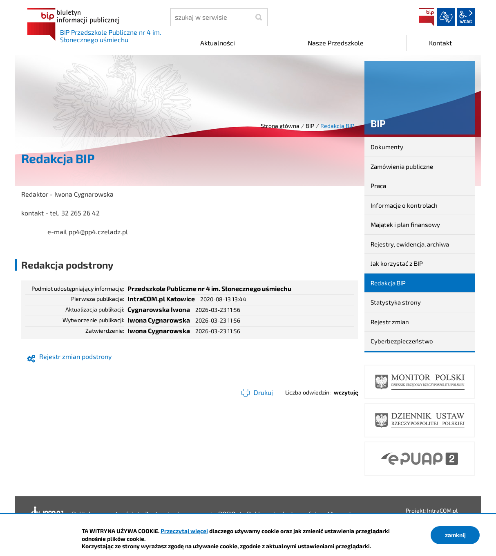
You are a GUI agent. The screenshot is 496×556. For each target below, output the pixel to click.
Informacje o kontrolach (404, 205)
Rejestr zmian (390, 321)
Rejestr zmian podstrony (75, 356)
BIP (427, 17)
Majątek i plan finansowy (405, 224)
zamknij (455, 534)
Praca (378, 185)
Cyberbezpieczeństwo (402, 341)
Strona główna (280, 125)
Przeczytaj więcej (184, 530)
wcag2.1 (466, 17)
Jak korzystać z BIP (397, 263)
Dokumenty (387, 146)
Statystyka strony (396, 302)
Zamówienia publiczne (402, 166)
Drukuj (263, 392)
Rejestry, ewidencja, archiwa (410, 244)
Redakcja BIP (388, 283)
